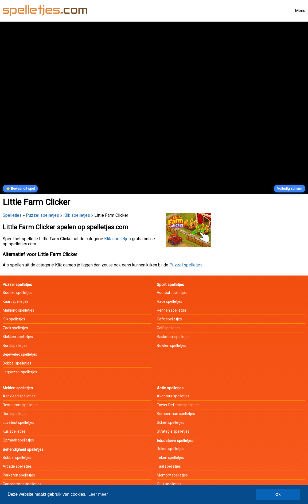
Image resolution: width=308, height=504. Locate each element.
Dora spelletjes (15, 414)
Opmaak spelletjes (18, 440)
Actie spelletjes (170, 388)
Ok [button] (277, 494)
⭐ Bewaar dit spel (20, 189)
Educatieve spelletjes (175, 440)
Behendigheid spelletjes (23, 449)
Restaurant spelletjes (20, 405)
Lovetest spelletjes (18, 422)
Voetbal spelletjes (172, 292)
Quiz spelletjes (169, 484)
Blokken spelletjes (18, 337)
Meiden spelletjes (18, 388)
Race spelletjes (169, 301)
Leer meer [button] (98, 494)
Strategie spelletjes (173, 431)
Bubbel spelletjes (17, 457)
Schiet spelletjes (170, 422)
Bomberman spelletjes (176, 414)
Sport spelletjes (170, 284)
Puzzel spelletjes (42, 215)
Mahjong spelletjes (18, 310)
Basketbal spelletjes (173, 337)
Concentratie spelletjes (22, 484)
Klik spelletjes (76, 215)
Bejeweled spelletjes (20, 354)
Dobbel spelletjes (17, 363)
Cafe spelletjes (169, 319)
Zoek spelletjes (15, 328)
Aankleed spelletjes (19, 396)
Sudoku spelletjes (17, 292)
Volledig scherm (289, 189)
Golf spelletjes (169, 328)
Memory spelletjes (172, 475)
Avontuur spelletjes (173, 396)
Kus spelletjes (14, 431)
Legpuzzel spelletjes (20, 372)
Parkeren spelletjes (19, 475)
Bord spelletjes (15, 345)
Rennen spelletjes (172, 310)
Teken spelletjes (170, 457)
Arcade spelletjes (17, 466)
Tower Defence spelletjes (178, 405)
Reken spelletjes (170, 449)
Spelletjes (12, 215)
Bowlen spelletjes (171, 345)
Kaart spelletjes (16, 301)
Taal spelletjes (169, 466)
